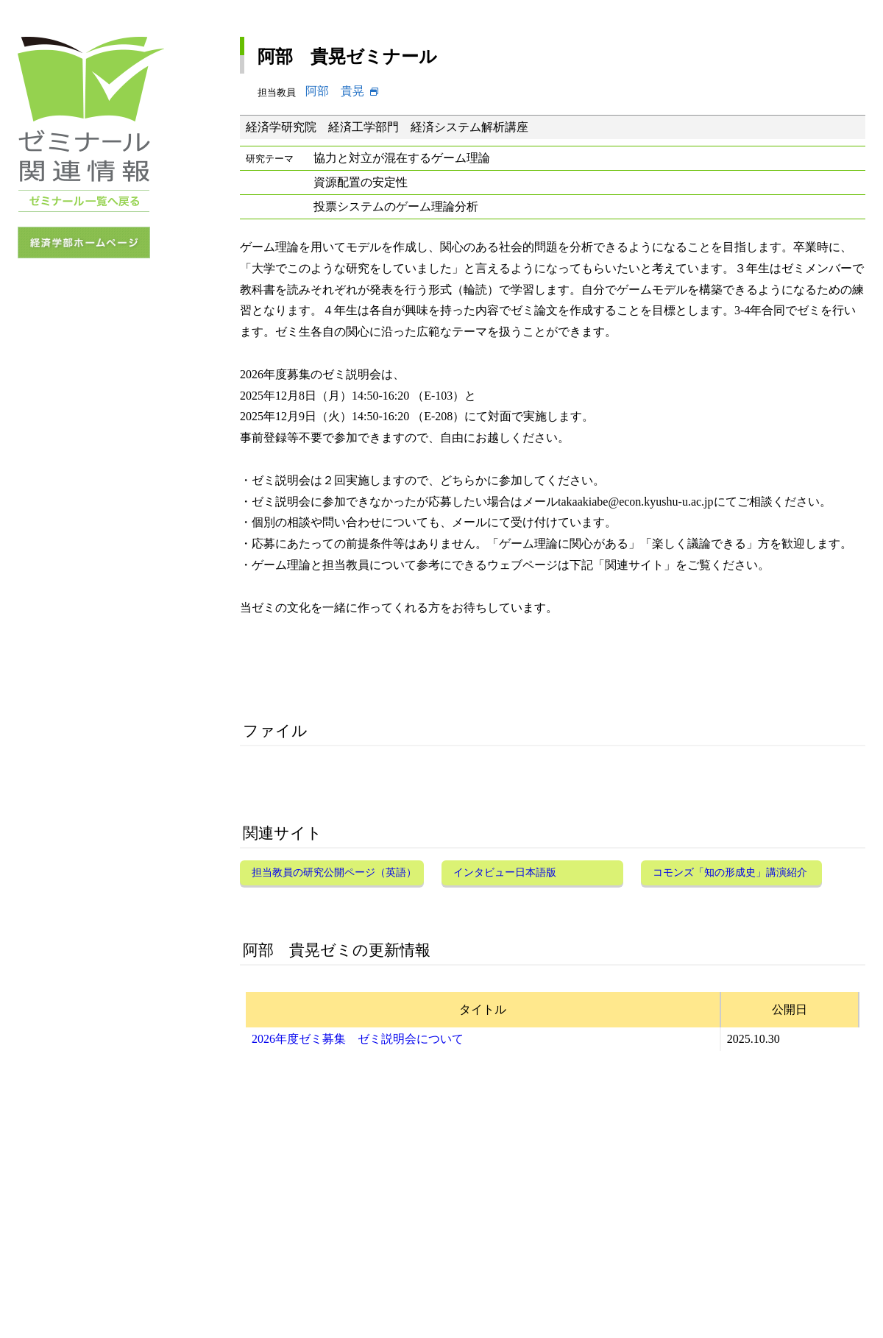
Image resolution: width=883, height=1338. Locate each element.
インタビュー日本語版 (504, 872)
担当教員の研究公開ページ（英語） (334, 872)
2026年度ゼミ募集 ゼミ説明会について (358, 1039)
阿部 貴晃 (334, 91)
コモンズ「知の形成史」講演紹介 (730, 872)
